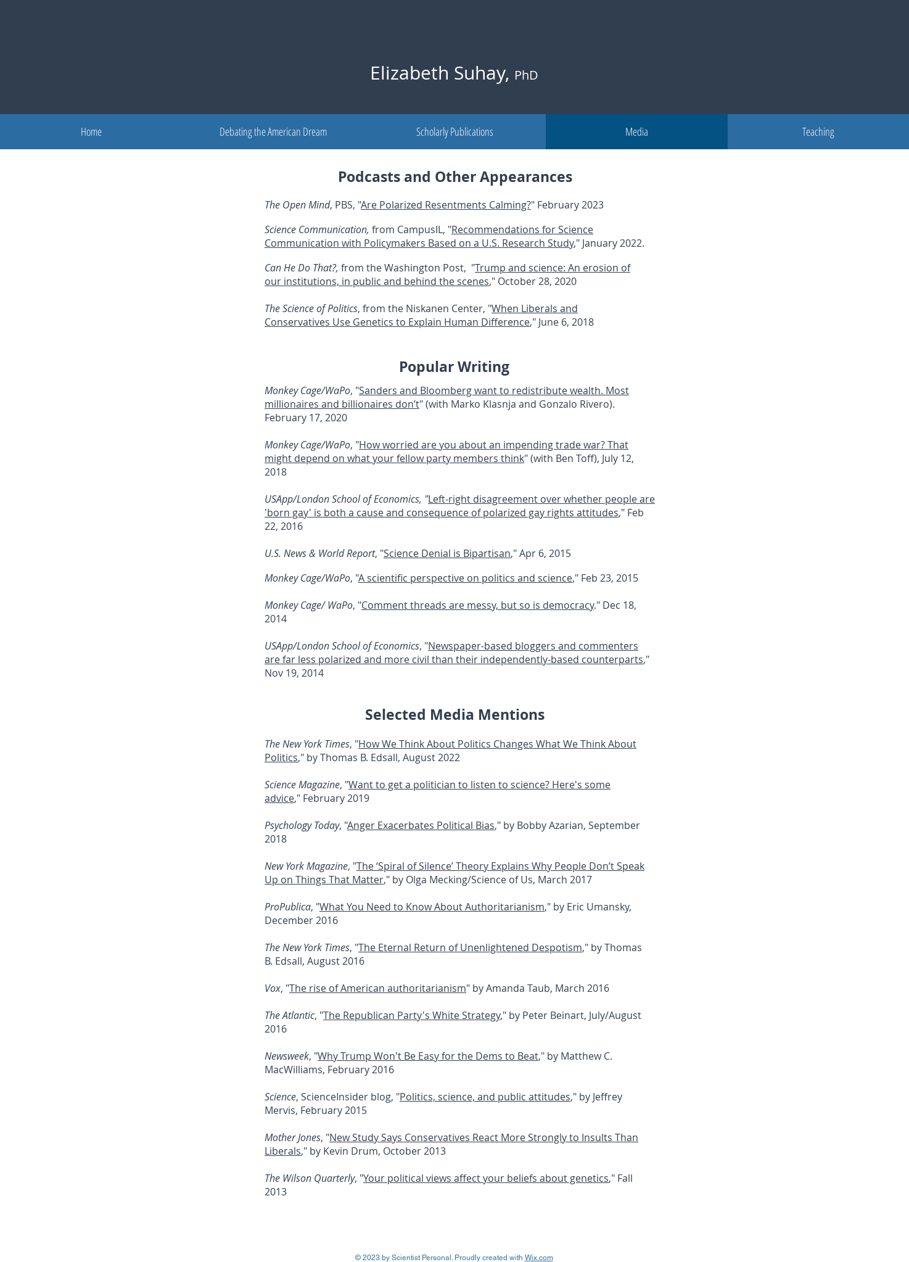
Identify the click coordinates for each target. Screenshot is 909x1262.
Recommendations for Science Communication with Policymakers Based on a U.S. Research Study (429, 236)
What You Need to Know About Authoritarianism (432, 907)
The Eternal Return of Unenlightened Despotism (470, 947)
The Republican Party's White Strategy (411, 1015)
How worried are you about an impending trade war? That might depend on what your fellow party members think (446, 451)
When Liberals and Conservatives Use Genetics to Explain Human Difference (421, 315)
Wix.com (539, 1257)
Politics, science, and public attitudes (485, 1096)
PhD (526, 75)
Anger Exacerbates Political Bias (421, 825)
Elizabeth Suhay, (442, 72)
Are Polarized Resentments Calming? (446, 205)
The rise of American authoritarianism (377, 988)
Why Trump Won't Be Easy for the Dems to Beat (428, 1056)
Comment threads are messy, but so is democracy (477, 605)
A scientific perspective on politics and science (465, 578)
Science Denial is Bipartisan (447, 553)
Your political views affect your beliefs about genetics (486, 1178)
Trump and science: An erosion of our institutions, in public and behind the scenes (447, 274)
